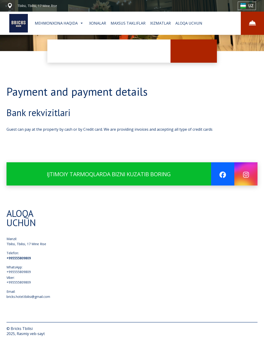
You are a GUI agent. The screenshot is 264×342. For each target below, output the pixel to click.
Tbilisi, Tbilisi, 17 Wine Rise (26, 244)
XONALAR (97, 23)
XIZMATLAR (160, 23)
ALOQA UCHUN (188, 23)
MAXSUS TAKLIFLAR (128, 23)
